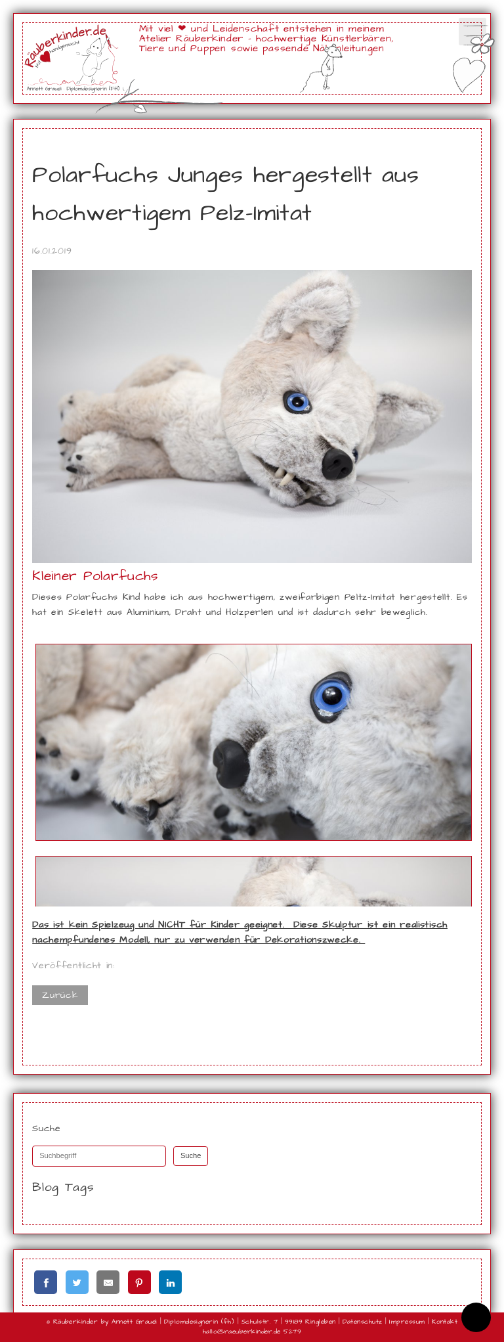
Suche (190, 1155)
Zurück (60, 995)
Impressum (407, 1321)
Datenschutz (362, 1321)
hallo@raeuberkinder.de (242, 1331)
